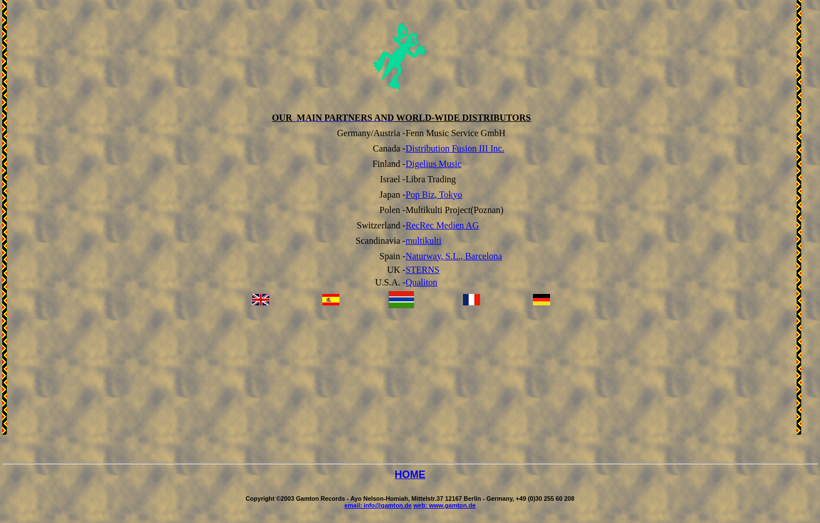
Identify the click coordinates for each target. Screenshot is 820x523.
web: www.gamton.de (444, 505)
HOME (410, 474)
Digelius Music (433, 164)
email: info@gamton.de (378, 505)
